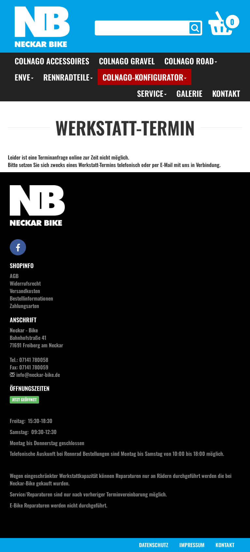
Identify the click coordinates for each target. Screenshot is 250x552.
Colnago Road (190, 61)
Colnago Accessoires (52, 61)
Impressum (191, 545)
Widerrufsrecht (25, 283)
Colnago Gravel (127, 61)
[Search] (142, 28)
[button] (224, 22)
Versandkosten (25, 291)
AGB (14, 276)
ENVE (24, 77)
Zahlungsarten (24, 306)
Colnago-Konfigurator (145, 77)
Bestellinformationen (31, 298)
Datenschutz (153, 545)
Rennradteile (68, 77)
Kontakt (226, 93)
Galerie (189, 93)
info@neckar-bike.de (38, 375)
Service (152, 93)
